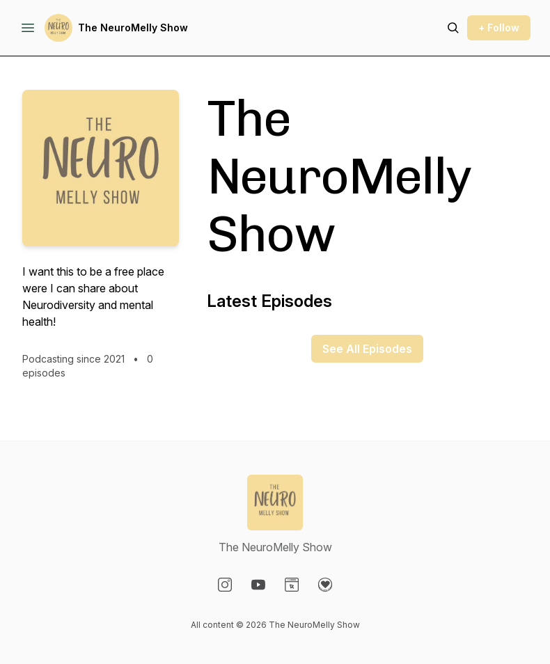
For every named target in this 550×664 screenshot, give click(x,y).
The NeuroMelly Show (133, 27)
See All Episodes (367, 349)
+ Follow (498, 27)
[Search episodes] (453, 27)
